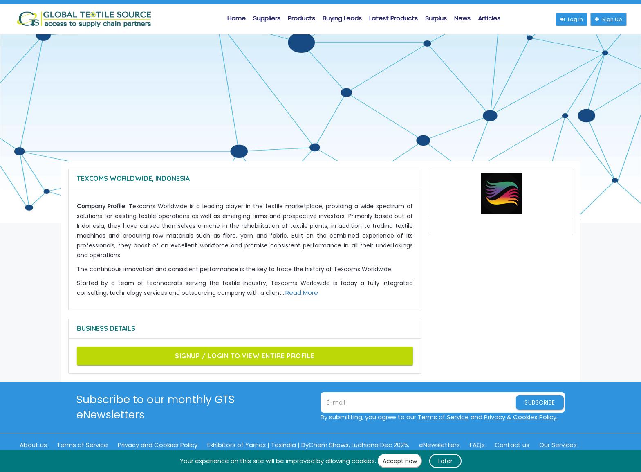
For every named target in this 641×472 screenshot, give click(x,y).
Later (445, 461)
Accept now (400, 461)
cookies (363, 460)
